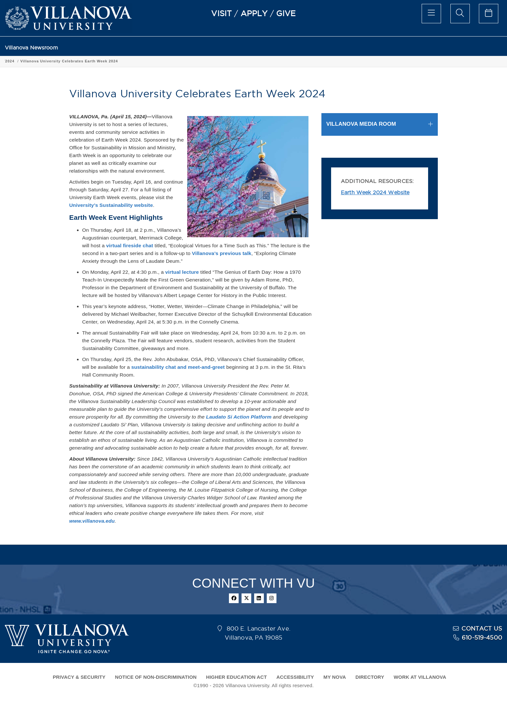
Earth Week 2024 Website (375, 192)
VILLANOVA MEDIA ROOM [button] (361, 124)
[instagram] (271, 598)
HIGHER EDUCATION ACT (236, 677)
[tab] (379, 124)
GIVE (286, 13)
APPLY (254, 13)
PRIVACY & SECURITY (79, 677)
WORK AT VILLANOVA (420, 677)
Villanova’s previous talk (221, 253)
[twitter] (246, 598)
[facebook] (234, 598)
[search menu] (460, 13)
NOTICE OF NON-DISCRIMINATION (156, 677)
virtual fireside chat (129, 245)
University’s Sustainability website (111, 205)
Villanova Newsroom (31, 47)
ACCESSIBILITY (295, 677)
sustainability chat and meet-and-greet (178, 367)
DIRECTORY (369, 677)
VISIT (221, 13)
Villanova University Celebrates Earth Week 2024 (152, 61)
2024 (92, 61)
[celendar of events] (488, 13)
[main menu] (431, 13)
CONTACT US (481, 628)
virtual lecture (182, 272)
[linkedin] (259, 598)
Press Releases (66, 61)
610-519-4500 (482, 637)
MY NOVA (334, 677)
